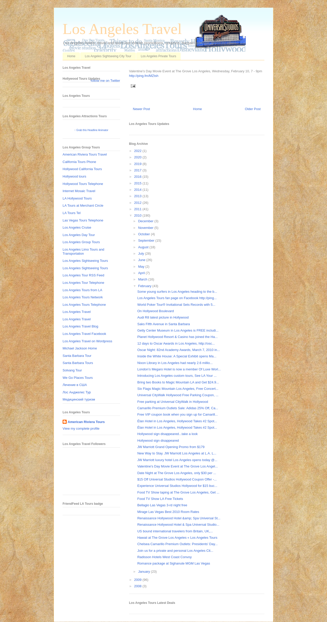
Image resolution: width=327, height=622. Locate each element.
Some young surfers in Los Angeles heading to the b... (177, 292)
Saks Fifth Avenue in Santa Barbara (163, 324)
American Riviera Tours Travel (85, 154)
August (143, 247)
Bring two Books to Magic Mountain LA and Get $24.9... (178, 382)
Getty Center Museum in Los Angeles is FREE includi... (177, 330)
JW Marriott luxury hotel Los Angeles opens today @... (177, 460)
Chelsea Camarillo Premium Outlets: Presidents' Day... (177, 544)
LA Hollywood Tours (77, 198)
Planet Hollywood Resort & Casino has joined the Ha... (177, 337)
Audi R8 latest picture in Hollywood (163, 317)
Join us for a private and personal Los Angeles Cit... (175, 551)
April (142, 273)
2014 (138, 190)
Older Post (253, 109)
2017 (138, 170)
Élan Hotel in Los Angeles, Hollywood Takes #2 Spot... (177, 421)
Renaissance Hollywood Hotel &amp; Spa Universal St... (178, 518)
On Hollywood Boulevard (155, 311)
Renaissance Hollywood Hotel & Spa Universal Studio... (178, 524)
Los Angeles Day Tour (79, 235)
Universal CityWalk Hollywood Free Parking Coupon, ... (177, 395)
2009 (138, 580)
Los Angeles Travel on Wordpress (87, 341)
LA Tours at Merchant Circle (83, 205)
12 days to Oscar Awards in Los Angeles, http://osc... (176, 343)
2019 (138, 164)
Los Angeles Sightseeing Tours (85, 261)
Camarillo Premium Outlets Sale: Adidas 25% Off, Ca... (177, 408)
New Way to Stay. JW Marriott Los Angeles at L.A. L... (176, 453)
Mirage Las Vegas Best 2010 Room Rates (168, 512)
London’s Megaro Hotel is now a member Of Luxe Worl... (179, 369)
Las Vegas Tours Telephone (83, 220)
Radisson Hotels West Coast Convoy (164, 557)
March (143, 279)
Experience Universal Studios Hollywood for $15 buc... (177, 486)
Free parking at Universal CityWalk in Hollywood (172, 402)
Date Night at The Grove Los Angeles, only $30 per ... (176, 473)
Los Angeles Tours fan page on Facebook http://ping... (177, 298)
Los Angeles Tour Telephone (83, 283)
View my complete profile (81, 428)
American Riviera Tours (86, 422)
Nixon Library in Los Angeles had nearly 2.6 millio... (175, 363)
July (141, 253)
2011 (138, 209)
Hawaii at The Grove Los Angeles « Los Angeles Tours (177, 537)
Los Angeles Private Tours (158, 56)
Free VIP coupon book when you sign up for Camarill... (177, 414)
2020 (138, 157)
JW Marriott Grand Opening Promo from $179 (170, 447)
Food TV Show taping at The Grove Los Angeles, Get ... (178, 492)
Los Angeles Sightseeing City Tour (108, 56)
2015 (138, 183)
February (145, 286)
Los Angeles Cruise (77, 227)
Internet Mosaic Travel (79, 191)
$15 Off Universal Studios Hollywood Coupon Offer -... (177, 479)
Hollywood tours (74, 176)
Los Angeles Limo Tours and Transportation (83, 251)
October (144, 234)
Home (71, 56)
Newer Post (141, 109)
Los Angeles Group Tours (81, 242)
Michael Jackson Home (80, 348)
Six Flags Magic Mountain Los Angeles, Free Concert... (177, 389)
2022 (138, 151)
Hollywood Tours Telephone (83, 184)
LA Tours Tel (71, 213)
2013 (138, 196)
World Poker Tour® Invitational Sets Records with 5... (176, 305)
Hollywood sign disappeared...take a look (167, 434)
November (146, 228)
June (142, 260)
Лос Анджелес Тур (77, 392)
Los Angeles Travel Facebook (84, 334)
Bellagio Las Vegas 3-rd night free (162, 505)
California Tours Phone (79, 162)
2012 (138, 203)
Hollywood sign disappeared (158, 440)
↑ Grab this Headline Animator (91, 130)
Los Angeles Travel (122, 28)
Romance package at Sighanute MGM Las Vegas (173, 563)
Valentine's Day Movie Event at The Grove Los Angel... (177, 466)
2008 (138, 586)
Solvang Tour (72, 370)
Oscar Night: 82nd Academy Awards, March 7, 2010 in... (178, 350)
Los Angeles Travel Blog (80, 326)
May (141, 266)
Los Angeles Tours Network (83, 297)
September (146, 240)
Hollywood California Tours (82, 169)
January (144, 571)
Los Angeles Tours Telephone (84, 305)
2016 (138, 177)
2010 (138, 215)
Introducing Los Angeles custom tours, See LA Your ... (176, 376)
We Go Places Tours (78, 378)
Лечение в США (75, 385)
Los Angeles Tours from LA (82, 290)
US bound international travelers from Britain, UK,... (175, 531)
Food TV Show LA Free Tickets (160, 499)
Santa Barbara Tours (78, 363)
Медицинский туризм (79, 399)
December (146, 221)
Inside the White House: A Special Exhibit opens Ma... (176, 356)
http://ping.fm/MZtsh (143, 76)
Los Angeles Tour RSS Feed (83, 275)
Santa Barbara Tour (77, 356)
